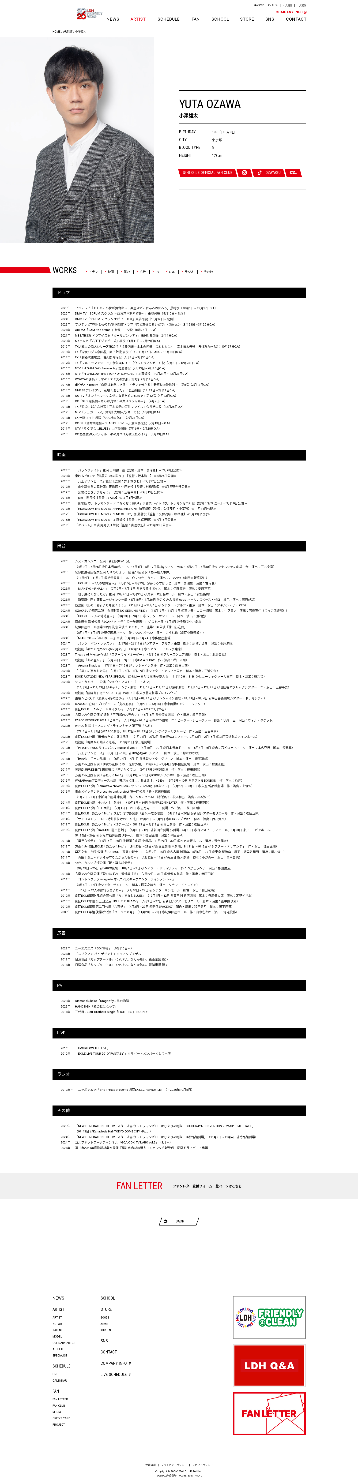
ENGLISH (273, 5)
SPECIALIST (60, 1355)
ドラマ (91, 271)
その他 (206, 271)
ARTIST (138, 19)
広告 (141, 271)
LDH (63, 13)
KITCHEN (106, 1330)
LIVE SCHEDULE (116, 1374)
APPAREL (105, 1324)
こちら (237, 1186)
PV (155, 271)
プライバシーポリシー (174, 1465)
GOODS (105, 1317)
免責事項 (150, 1465)
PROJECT (59, 1424)
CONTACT (296, 19)
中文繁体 (301, 5)
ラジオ (187, 271)
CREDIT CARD (61, 1418)
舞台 (125, 271)
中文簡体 (287, 5)
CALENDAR (60, 1380)
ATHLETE (58, 1349)
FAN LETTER (60, 1399)
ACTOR (57, 1324)
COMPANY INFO (291, 12)
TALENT (58, 1330)
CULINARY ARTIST (64, 1343)
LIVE (170, 271)
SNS (269, 19)
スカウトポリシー (202, 1465)
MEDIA (57, 1412)
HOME (56, 31)
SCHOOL (219, 19)
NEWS (113, 19)
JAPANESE (258, 5)
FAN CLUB (59, 1405)
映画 (109, 271)
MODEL (57, 1336)
